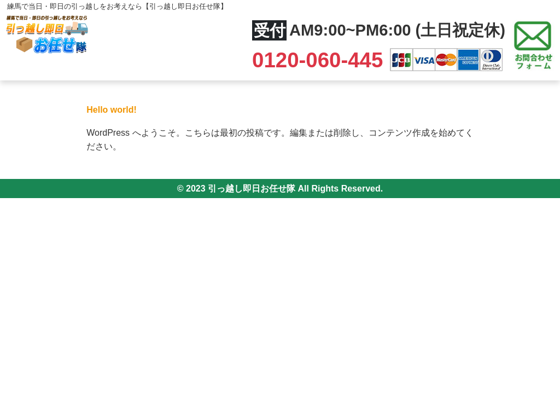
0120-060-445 (320, 60)
